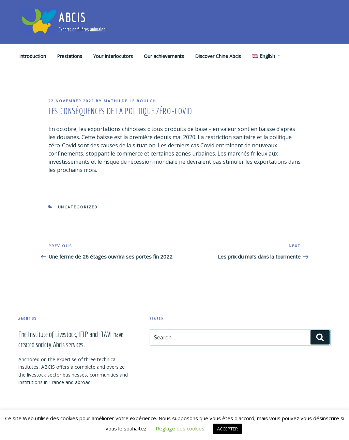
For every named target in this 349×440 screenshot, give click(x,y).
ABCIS (72, 18)
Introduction (32, 56)
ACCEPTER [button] (227, 429)
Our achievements (164, 56)
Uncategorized (78, 206)
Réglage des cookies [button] (180, 428)
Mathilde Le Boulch (130, 100)
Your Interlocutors (113, 56)
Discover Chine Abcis (218, 56)
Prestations (69, 56)
